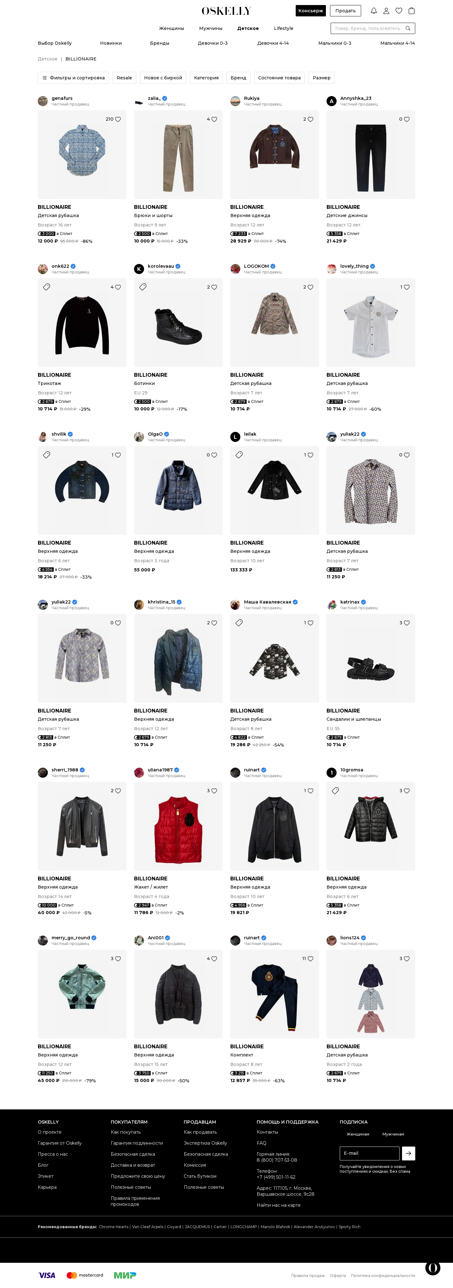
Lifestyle (284, 28)
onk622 (60, 266)
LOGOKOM (256, 266)
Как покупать (126, 1132)
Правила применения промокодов (135, 1201)
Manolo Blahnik (275, 1226)
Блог (43, 1165)
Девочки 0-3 (213, 43)
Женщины (171, 28)
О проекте (50, 1132)
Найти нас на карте (279, 1205)
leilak (250, 434)
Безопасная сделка (133, 1154)
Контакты (267, 1132)
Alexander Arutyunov (314, 1226)
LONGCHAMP (244, 1226)
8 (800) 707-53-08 (277, 1160)
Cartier (220, 1226)
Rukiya (252, 98)
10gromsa (351, 770)
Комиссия (195, 1165)
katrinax (350, 602)
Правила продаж (308, 1275)
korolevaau (161, 266)
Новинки (111, 43)
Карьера (47, 1187)
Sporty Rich (350, 1226)
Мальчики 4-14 (397, 43)
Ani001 (156, 938)
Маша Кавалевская (267, 602)
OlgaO (155, 434)
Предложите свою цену (138, 1176)
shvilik (59, 434)
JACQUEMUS (197, 1226)
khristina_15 (161, 602)
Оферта (338, 1275)
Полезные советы (131, 1187)
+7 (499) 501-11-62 (276, 1177)
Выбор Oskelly (55, 43)
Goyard (174, 1226)
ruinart (252, 770)
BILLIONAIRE (54, 207)
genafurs (62, 98)
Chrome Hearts (113, 1226)
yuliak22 (350, 434)
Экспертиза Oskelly (205, 1143)
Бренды (159, 43)
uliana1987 (160, 770)
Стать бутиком (200, 1176)
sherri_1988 (65, 770)
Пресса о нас (53, 1154)
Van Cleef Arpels (147, 1226)
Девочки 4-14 (273, 43)
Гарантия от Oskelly (60, 1143)
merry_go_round (71, 938)
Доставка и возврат (133, 1165)
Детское (248, 28)
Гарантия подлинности (137, 1143)
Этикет (45, 1176)
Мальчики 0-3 (334, 43)
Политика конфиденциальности (383, 1275)
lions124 (350, 938)
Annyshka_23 (356, 98)
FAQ (261, 1143)
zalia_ (154, 98)
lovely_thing (354, 266)
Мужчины (210, 28)
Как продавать (200, 1132)
